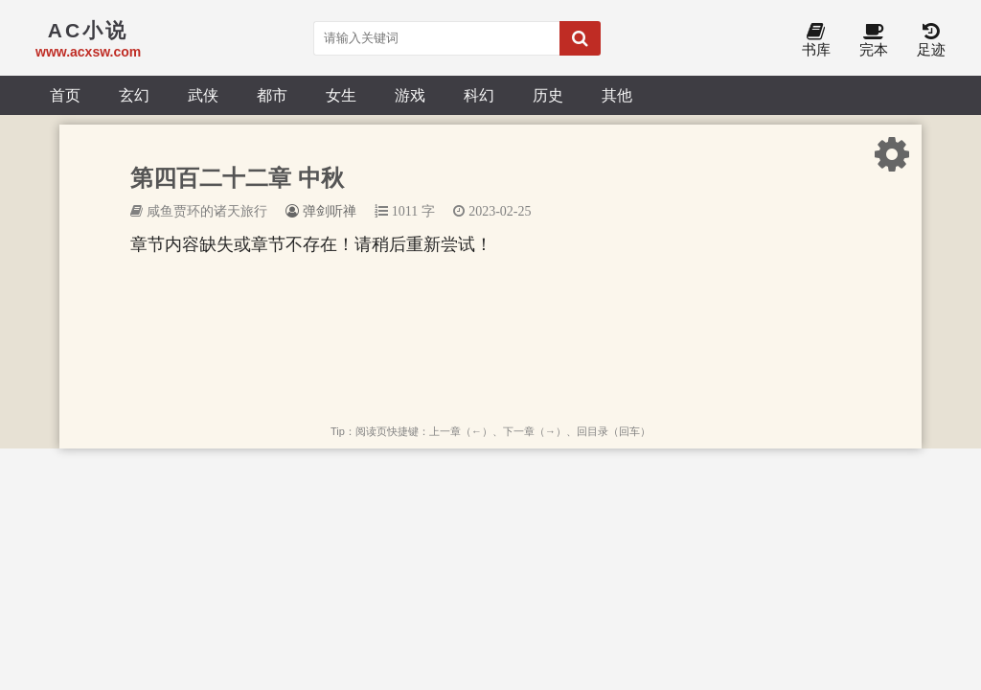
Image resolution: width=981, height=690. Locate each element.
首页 (65, 95)
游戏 (410, 95)
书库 (816, 41)
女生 (341, 95)
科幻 (479, 95)
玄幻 (134, 95)
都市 (272, 95)
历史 (548, 95)
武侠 (203, 95)
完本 (873, 41)
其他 (617, 95)
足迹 (931, 41)
